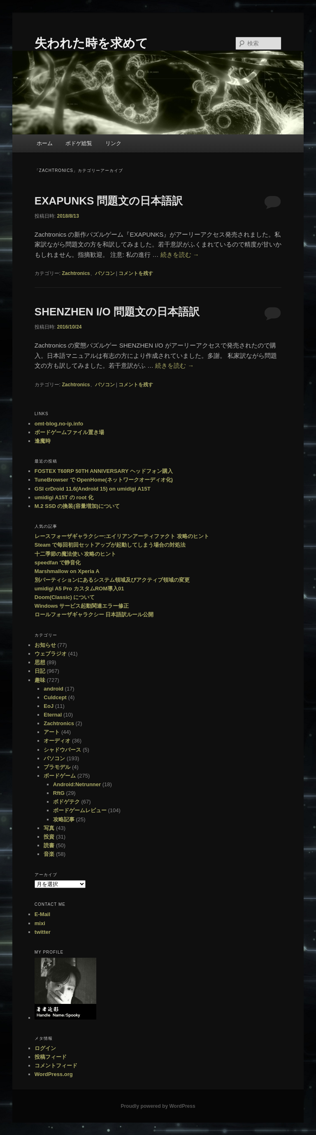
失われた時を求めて (91, 43)
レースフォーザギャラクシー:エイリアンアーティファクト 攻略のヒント (122, 536)
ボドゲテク (66, 802)
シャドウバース (62, 750)
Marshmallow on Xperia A (67, 571)
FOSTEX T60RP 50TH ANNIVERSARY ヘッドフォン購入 (104, 471)
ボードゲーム (60, 776)
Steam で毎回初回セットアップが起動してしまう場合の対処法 (110, 545)
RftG (59, 793)
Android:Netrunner (77, 784)
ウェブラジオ (51, 654)
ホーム (45, 143)
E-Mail (42, 914)
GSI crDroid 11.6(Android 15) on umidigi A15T (93, 489)
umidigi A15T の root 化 (64, 497)
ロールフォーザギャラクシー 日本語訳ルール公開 (94, 614)
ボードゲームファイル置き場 (69, 432)
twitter (43, 932)
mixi (40, 923)
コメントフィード (56, 1065)
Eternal (53, 715)
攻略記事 (63, 819)
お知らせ (45, 645)
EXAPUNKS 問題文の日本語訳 (109, 201)
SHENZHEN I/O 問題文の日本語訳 (117, 311)
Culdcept (55, 697)
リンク (113, 143)
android (53, 689)
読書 (49, 845)
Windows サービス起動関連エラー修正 (82, 606)
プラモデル (57, 767)
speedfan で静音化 (58, 562)
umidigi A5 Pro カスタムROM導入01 (79, 588)
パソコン (105, 273)
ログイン (45, 1048)
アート (52, 732)
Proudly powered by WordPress (158, 1106)
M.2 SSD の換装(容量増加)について (77, 506)
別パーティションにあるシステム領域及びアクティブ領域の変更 (112, 580)
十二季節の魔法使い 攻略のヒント (75, 554)
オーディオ (57, 741)
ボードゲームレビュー (80, 810)
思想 (40, 662)
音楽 (49, 854)
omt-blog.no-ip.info (59, 424)
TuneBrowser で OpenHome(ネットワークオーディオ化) (104, 480)
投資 (49, 837)
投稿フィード (51, 1057)
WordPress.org (54, 1074)
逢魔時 (43, 441)
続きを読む (179, 254)
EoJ (48, 706)
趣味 (40, 680)
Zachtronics (76, 273)
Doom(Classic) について (65, 597)
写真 (49, 828)
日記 (40, 671)
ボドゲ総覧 (78, 143)
